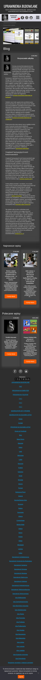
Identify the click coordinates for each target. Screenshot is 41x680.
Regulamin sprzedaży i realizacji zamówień (20, 662)
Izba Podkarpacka (20, 626)
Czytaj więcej (11, 296)
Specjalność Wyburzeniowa (20, 593)
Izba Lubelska (20, 650)
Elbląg (20, 541)
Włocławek (20, 545)
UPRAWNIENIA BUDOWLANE (20, 382)
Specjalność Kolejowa (20, 581)
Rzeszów (20, 463)
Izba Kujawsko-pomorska (20, 654)
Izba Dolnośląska (20, 658)
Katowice (20, 472)
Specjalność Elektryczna (20, 577)
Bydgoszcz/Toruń (20, 492)
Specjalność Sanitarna (20, 565)
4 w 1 (20, 407)
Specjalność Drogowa (20, 569)
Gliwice (20, 516)
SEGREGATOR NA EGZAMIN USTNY (20, 415)
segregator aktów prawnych (23, 204)
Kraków (20, 468)
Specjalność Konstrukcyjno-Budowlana (20, 561)
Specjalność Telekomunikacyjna (20, 589)
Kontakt (20, 423)
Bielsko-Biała (20, 524)
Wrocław (20, 480)
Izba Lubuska (20, 646)
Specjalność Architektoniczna (20, 557)
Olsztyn (20, 484)
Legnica (20, 549)
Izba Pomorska (20, 618)
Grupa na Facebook (20, 431)
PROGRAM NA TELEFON (20, 394)
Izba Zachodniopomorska (20, 602)
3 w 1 (20, 403)
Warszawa (20, 455)
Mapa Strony (20, 439)
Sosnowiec (20, 512)
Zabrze (20, 528)
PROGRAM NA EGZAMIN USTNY (20, 427)
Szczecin (20, 504)
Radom (20, 508)
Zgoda (21, 677)
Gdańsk (20, 496)
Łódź (20, 451)
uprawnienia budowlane (22, 148)
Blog (20, 435)
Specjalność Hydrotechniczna (20, 585)
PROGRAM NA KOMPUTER (20, 390)
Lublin (20, 459)
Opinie (20, 419)
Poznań (20, 488)
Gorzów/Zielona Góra (20, 500)
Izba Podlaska (20, 622)
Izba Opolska (20, 630)
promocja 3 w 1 (19, 233)
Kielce (20, 447)
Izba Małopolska (20, 638)
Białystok (20, 443)
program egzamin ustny (26, 179)
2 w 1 (20, 398)
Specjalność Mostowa (20, 573)
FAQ (20, 386)
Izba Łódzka (20, 642)
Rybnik (20, 537)
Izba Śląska (20, 614)
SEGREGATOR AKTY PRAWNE (20, 411)
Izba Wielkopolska (20, 597)
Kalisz (20, 553)
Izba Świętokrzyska (20, 610)
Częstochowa (20, 520)
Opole (20, 476)
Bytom (20, 533)
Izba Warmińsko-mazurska (20, 606)
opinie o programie (17, 196)
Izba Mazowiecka (20, 634)
